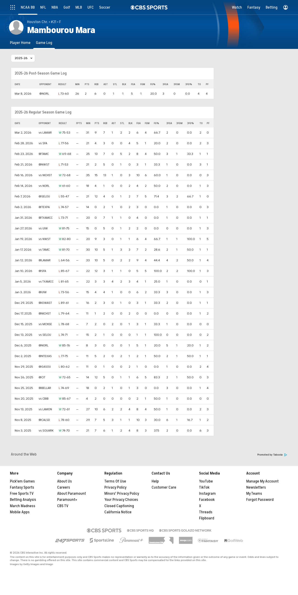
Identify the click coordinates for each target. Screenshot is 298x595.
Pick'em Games (22, 481)
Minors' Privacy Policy (121, 493)
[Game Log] (44, 42)
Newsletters (256, 487)
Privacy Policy (115, 487)
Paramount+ (67, 499)
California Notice (117, 512)
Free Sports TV (22, 493)
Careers (63, 487)
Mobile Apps (20, 512)
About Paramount (71, 493)
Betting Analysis (23, 499)
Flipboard (206, 518)
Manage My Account (262, 481)
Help (155, 481)
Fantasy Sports (22, 487)
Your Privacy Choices (121, 499)
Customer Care (164, 487)
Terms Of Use (115, 481)
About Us (64, 481)
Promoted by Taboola (272, 454)
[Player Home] (20, 42)
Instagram (207, 493)
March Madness (22, 506)
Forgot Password (260, 499)
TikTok (204, 487)
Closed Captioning (119, 506)
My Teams (254, 493)
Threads (205, 512)
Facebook (207, 499)
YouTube (206, 481)
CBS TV (62, 506)
